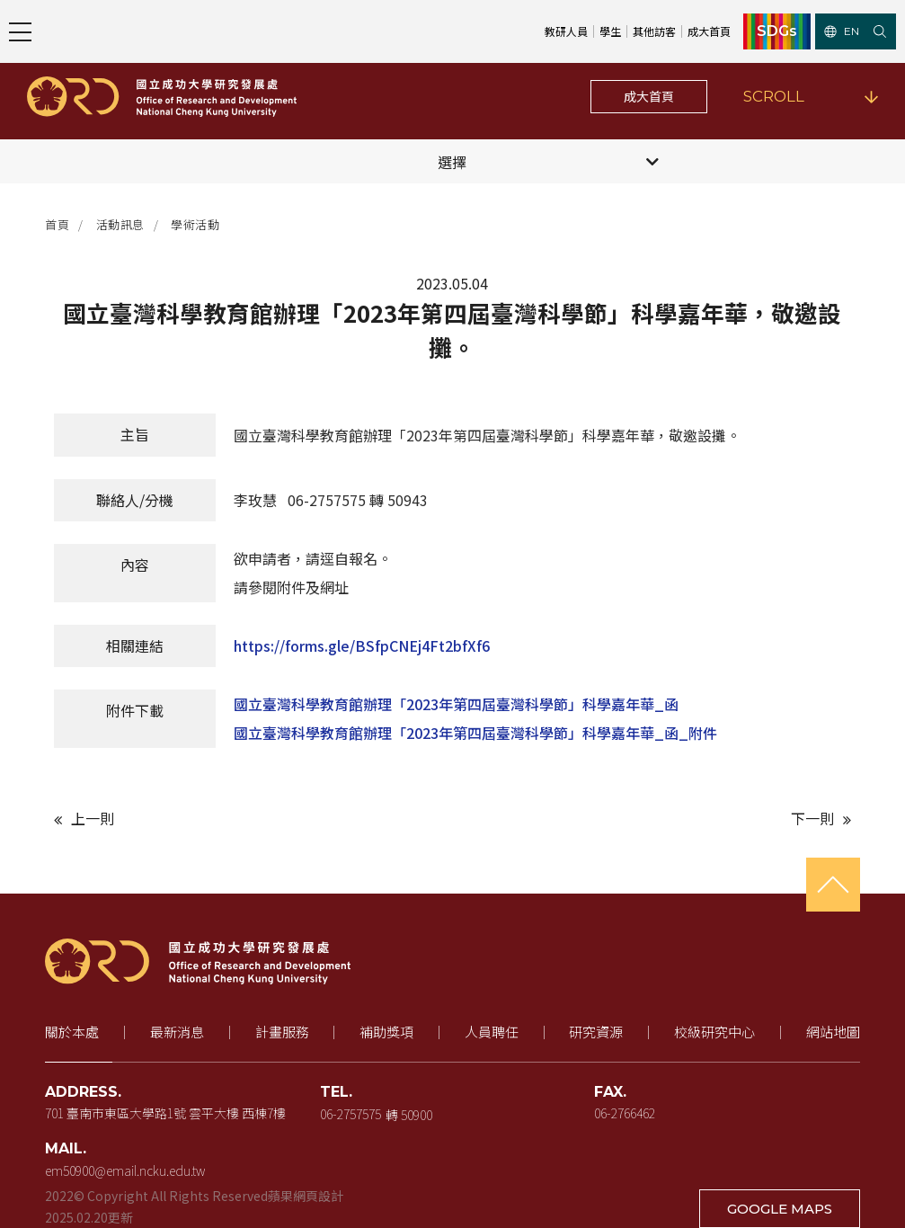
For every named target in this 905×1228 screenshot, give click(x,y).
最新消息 (177, 1031)
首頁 (57, 224)
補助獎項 (386, 1031)
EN (841, 31)
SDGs (777, 31)
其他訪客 (654, 31)
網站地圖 (833, 1031)
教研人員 (566, 31)
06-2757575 (350, 1113)
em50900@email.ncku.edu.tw (125, 1170)
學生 (610, 31)
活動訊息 (120, 224)
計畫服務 (282, 1031)
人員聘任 (492, 1031)
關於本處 (72, 1031)
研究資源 (596, 1031)
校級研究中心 (714, 1031)
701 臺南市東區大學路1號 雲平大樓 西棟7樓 (165, 1113)
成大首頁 (709, 31)
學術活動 (195, 224)
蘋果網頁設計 (305, 1196)
